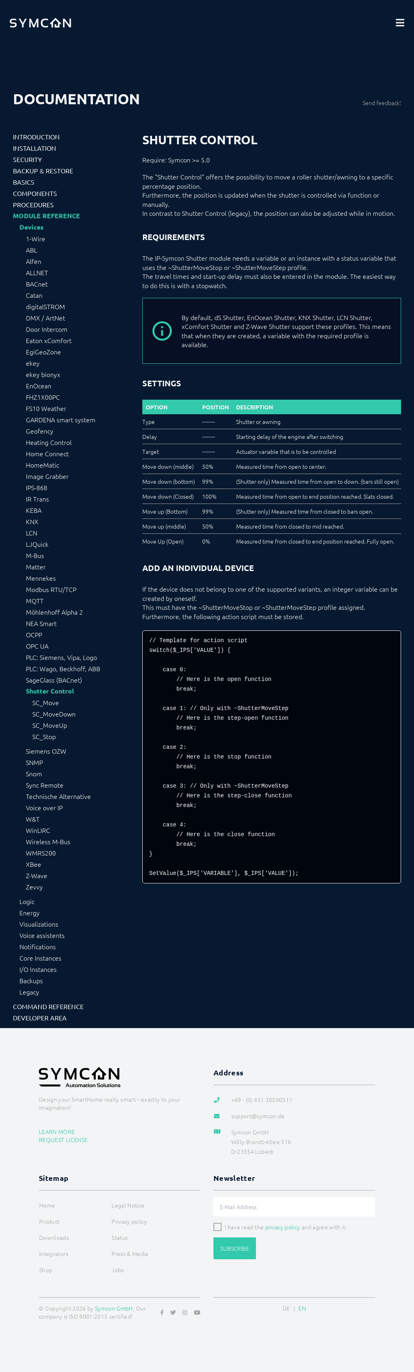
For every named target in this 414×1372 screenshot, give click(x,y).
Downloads (54, 1237)
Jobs (118, 1270)
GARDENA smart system (60, 419)
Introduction (36, 137)
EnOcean (38, 385)
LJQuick (37, 544)
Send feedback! (382, 103)
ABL (31, 250)
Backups (31, 980)
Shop (45, 1270)
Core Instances (40, 958)
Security (27, 159)
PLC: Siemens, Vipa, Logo (61, 657)
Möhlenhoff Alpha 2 (54, 612)
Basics (23, 182)
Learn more (57, 1132)
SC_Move (45, 702)
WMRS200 (41, 853)
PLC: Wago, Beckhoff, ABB (63, 668)
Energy (29, 912)
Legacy (29, 992)
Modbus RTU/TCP (51, 589)
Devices (31, 227)
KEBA (34, 510)
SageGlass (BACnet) (54, 680)
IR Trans (37, 499)
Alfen (33, 261)
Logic (26, 901)
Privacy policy (129, 1221)
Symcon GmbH (114, 1308)
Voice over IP (44, 807)
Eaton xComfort (49, 340)
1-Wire (35, 238)
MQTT (35, 600)
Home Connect (47, 453)
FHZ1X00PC (43, 397)
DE (286, 1308)
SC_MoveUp (49, 725)
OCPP (34, 634)
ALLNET (37, 272)
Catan (34, 295)
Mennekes (41, 578)
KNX (32, 521)
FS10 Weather (46, 408)
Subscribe (234, 1248)
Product (49, 1221)
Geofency (39, 431)
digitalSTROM (45, 306)
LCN (31, 533)
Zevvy (34, 887)
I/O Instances (38, 969)
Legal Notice (128, 1205)
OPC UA (37, 646)
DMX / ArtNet (45, 318)
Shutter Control (50, 691)
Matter (36, 567)
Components (35, 193)
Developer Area (40, 1018)
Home (47, 1205)
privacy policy (282, 1227)
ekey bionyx (43, 374)
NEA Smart (41, 623)
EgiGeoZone (43, 352)
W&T (33, 819)
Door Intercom (47, 329)
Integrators (53, 1254)
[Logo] (40, 22)
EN (302, 1308)
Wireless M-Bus (48, 841)
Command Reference (48, 1006)
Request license (63, 1140)
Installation (34, 148)
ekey (33, 363)
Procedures (33, 204)
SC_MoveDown (54, 714)
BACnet (37, 284)
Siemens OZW (46, 751)
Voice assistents (42, 935)
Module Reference (46, 216)
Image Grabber (47, 476)
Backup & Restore (43, 170)
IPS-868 (36, 487)
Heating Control (49, 442)
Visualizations (38, 924)
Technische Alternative (58, 796)
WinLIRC (38, 830)
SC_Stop (44, 736)
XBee (33, 864)
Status (120, 1237)
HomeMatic (42, 465)
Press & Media (130, 1254)
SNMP (34, 762)
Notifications (37, 946)
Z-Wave (36, 875)
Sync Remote (44, 785)
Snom (34, 773)
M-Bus (35, 555)
